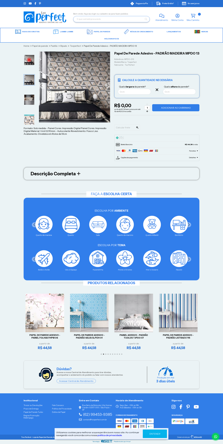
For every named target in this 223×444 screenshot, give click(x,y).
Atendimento (161, 20)
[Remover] (147, 104)
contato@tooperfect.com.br (93, 419)
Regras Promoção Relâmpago (31, 416)
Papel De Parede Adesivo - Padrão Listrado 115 (179, 336)
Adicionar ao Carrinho (176, 107)
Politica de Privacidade (62, 409)
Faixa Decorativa (27, 31)
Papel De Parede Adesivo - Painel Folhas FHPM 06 (45, 336)
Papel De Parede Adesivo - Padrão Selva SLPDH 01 (90, 336)
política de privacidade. (110, 435)
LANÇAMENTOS (174, 32)
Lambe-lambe (63, 31)
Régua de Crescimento (138, 31)
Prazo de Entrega (31, 409)
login (94, 14)
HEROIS (201, 31)
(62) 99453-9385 (95, 414)
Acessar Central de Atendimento (76, 381)
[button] (41, 85)
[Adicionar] (147, 111)
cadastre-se (105, 14)
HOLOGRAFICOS (111, 39)
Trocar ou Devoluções (33, 405)
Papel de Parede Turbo (33, 412)
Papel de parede (98, 31)
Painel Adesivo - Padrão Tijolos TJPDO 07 (134, 336)
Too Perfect (130, 65)
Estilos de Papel (58, 412)
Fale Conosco (58, 405)
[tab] (157, 138)
